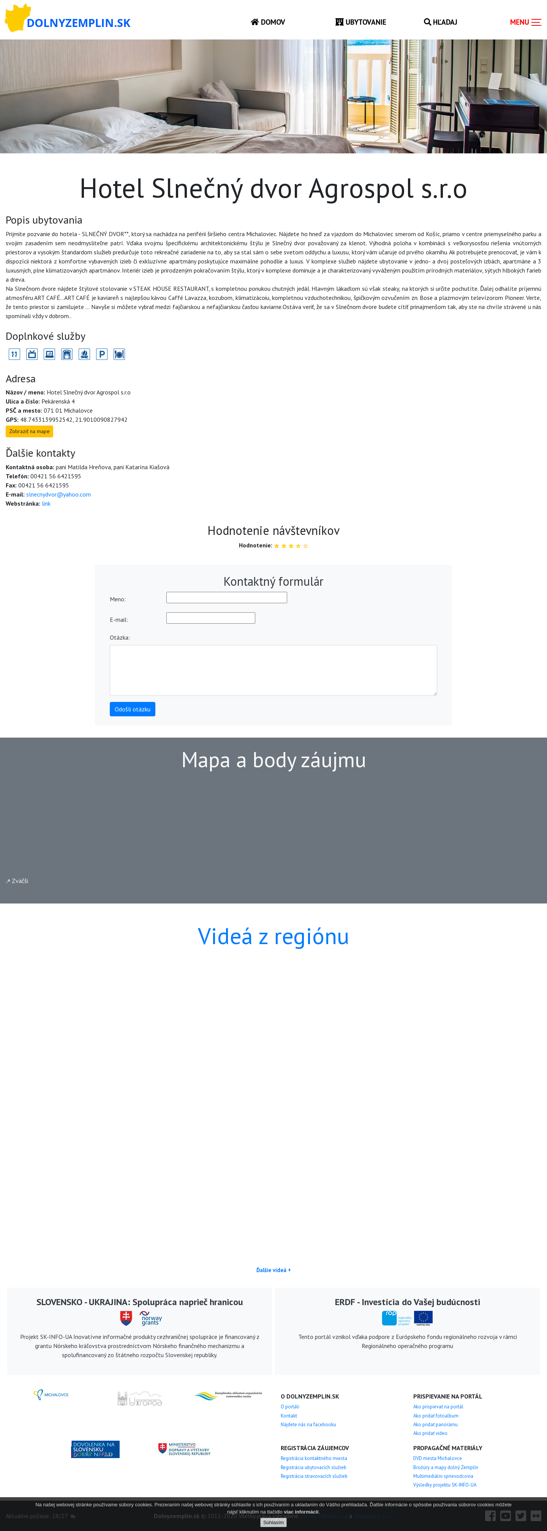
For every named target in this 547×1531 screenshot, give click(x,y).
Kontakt (289, 1416)
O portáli (290, 1406)
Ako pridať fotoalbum (435, 1416)
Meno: (118, 599)
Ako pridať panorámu (435, 1424)
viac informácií (301, 1512)
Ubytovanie (360, 22)
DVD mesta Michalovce (437, 1458)
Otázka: (120, 637)
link (46, 503)
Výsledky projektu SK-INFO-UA (444, 1485)
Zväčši (17, 881)
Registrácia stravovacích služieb (314, 1476)
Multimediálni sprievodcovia (443, 1476)
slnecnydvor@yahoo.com (58, 494)
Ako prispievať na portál (438, 1406)
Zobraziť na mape (29, 431)
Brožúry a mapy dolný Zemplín (445, 1467)
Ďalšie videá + (273, 1270)
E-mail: (119, 619)
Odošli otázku (132, 709)
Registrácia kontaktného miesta (314, 1458)
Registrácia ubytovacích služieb (313, 1467)
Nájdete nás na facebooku (308, 1424)
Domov (268, 22)
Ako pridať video (430, 1433)
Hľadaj (440, 22)
